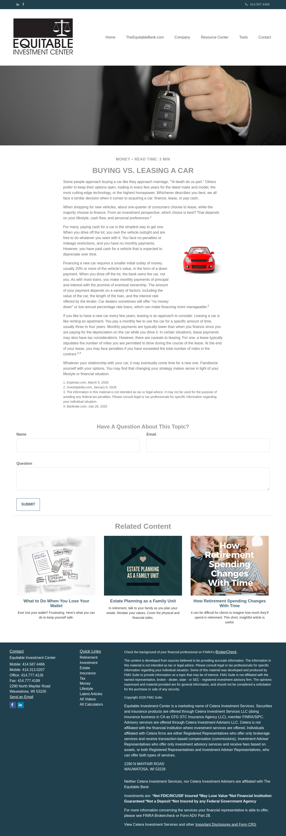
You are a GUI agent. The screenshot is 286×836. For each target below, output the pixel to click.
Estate (85, 668)
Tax (83, 678)
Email (151, 434)
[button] (141, 37)
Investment (89, 663)
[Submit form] (28, 504)
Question (24, 463)
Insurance (88, 673)
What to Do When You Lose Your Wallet (56, 603)
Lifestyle (86, 689)
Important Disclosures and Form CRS (225, 824)
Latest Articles (91, 694)
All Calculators (91, 704)
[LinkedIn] (17, 4)
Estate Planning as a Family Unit (143, 601)
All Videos (88, 699)
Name (21, 434)
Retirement (89, 657)
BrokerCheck (226, 652)
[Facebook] (23, 4)
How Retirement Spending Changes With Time (230, 603)
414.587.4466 (257, 4)
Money (85, 683)
